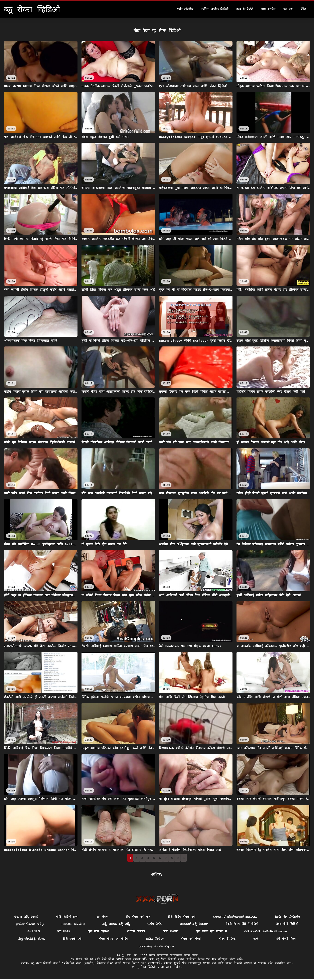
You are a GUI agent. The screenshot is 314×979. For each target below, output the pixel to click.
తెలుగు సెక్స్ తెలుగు (26, 916)
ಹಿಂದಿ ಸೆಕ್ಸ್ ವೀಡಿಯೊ (287, 916)
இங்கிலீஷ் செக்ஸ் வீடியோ (157, 946)
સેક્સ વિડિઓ (227, 938)
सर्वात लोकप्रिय (185, 9)
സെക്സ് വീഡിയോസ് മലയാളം (235, 916)
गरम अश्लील (268, 9)
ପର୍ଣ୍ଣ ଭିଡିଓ (154, 924)
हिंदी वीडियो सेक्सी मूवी (181, 916)
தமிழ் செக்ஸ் (155, 938)
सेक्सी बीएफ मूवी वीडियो (113, 938)
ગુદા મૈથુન (102, 916)
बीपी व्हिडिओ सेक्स (67, 916)
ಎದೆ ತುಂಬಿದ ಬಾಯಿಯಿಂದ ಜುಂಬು (265, 931)
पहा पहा (288, 9)
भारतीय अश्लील (136, 931)
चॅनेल (303, 9)
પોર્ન (255, 938)
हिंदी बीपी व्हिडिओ (98, 931)
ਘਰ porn (63, 931)
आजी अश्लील (170, 931)
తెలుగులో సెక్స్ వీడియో (194, 924)
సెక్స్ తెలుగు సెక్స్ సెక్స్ (116, 924)
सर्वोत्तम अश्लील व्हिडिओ (214, 9)
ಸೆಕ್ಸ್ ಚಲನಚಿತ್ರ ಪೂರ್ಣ (32, 938)
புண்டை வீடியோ (73, 924)
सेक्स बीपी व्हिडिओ (287, 924)
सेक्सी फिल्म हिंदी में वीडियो (241, 924)
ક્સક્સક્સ (33, 931)
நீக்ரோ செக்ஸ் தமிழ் (30, 924)
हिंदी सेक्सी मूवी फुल (138, 916)
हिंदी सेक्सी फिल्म (286, 938)
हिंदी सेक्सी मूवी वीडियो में (211, 931)
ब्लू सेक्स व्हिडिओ (146, 967)
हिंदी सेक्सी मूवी (72, 938)
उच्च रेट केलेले (244, 9)
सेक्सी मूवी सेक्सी (191, 938)
